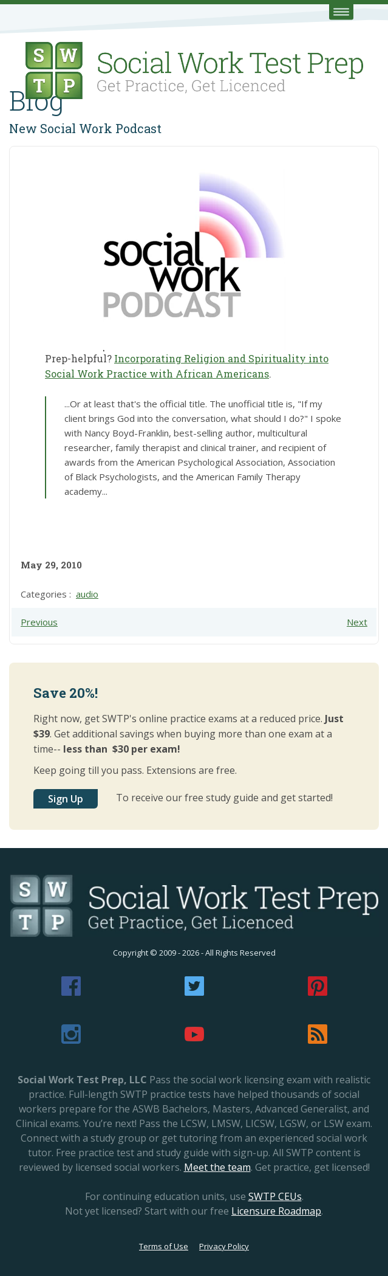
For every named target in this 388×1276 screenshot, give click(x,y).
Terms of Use (163, 1246)
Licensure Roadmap (276, 1211)
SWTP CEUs (275, 1196)
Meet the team (217, 1167)
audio (87, 594)
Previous (39, 622)
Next (357, 622)
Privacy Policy (224, 1246)
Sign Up (65, 798)
